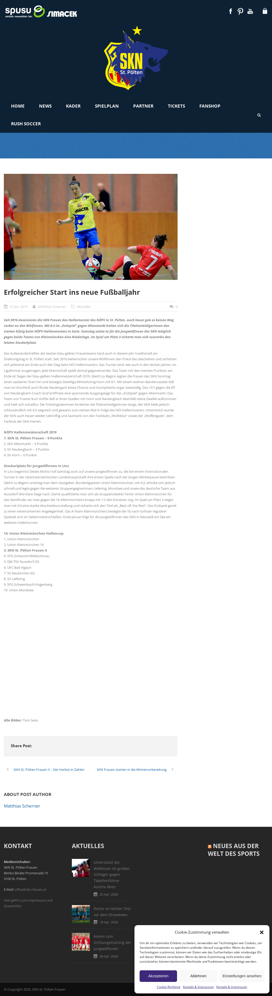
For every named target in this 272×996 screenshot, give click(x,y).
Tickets (176, 106)
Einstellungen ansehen (241, 976)
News (45, 106)
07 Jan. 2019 (18, 306)
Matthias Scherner (52, 306)
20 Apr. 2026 (109, 894)
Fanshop (209, 106)
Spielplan (107, 106)
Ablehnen (198, 976)
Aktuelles (84, 306)
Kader (73, 106)
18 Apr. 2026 (109, 922)
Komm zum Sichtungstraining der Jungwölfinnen (112, 942)
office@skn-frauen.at (30, 889)
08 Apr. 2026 (109, 956)
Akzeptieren (158, 976)
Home (18, 106)
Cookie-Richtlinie (168, 987)
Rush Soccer (26, 124)
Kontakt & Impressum (198, 987)
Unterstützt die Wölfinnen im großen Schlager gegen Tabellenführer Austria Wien (112, 874)
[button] (261, 932)
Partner (143, 106)
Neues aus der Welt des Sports (234, 850)
